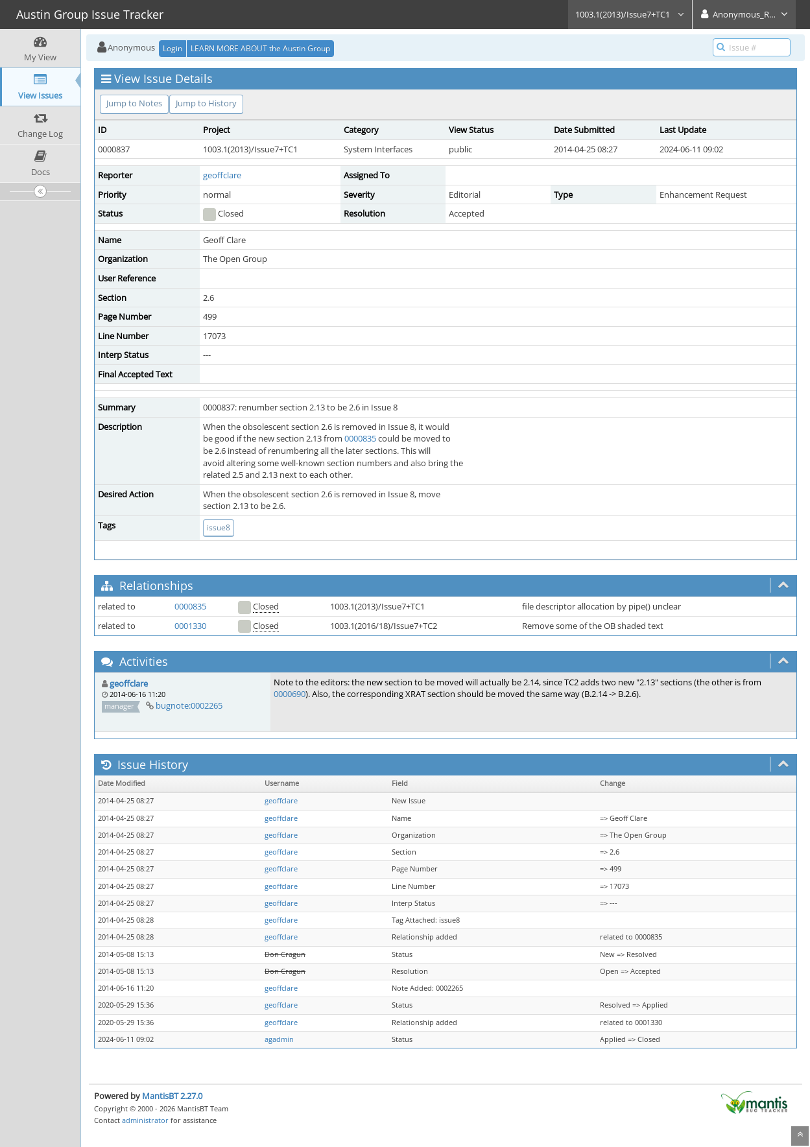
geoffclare (222, 175)
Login (172, 48)
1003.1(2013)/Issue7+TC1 (630, 14)
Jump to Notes (134, 103)
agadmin (279, 1039)
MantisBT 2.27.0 (172, 1096)
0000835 (360, 438)
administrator (145, 1120)
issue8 (218, 527)
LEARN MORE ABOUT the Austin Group (260, 48)
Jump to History (206, 103)
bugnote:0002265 (189, 705)
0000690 (289, 694)
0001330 (190, 626)
